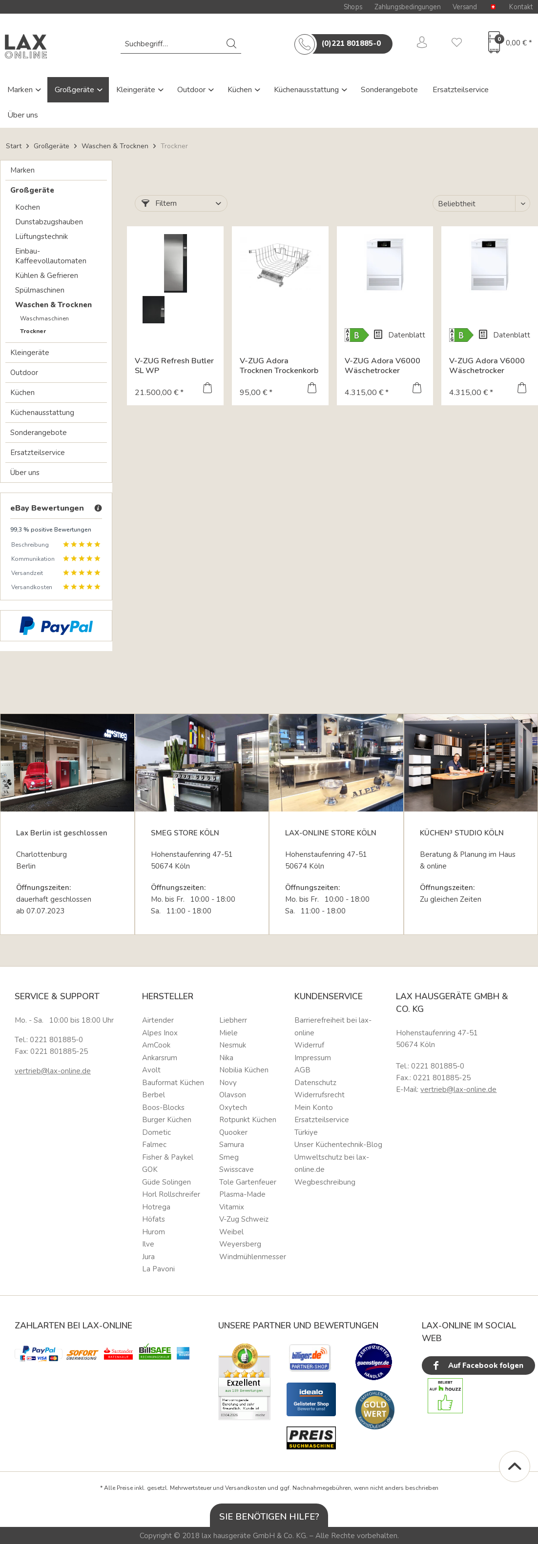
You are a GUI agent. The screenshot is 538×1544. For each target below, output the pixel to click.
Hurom (153, 1232)
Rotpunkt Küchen (247, 1120)
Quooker (233, 1132)
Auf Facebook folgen (477, 1366)
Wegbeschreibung (324, 1182)
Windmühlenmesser (252, 1257)
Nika (226, 1058)
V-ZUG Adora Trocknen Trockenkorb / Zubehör (279, 366)
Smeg (229, 1157)
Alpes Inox (160, 1033)
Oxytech (233, 1107)
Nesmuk (232, 1045)
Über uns (22, 115)
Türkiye (306, 1132)
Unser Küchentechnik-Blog (338, 1144)
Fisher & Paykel (167, 1157)
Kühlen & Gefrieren (46, 275)
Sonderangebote (389, 89)
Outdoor (192, 89)
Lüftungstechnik (41, 236)
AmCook (156, 1045)
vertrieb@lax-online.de (53, 1071)
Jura (148, 1257)
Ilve (148, 1244)
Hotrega (156, 1207)
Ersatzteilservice (461, 89)
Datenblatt (399, 335)
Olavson (232, 1095)
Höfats (153, 1219)
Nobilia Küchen (244, 1070)
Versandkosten (245, 1488)
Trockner (33, 331)
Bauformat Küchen (173, 1083)
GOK (150, 1169)
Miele (228, 1033)
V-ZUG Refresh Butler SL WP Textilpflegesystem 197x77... (174, 366)
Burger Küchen (166, 1120)
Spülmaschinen (39, 290)
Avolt (151, 1070)
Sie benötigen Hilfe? (269, 1516)
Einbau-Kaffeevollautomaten (50, 256)
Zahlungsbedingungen (407, 7)
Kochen (27, 207)
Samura (231, 1144)
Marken (21, 89)
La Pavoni (158, 1269)
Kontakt (521, 7)
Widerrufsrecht (319, 1095)
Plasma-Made (242, 1194)
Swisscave (236, 1169)
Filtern (159, 203)
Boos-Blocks (163, 1107)
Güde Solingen (166, 1182)
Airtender (158, 1020)
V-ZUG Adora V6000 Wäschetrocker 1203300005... (382, 366)
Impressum (312, 1058)
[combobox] (181, 44)
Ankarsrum (159, 1058)
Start (13, 146)
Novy (228, 1083)
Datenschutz (315, 1083)
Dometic (156, 1132)
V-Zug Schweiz (244, 1219)
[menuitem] (181, 44)
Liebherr (233, 1020)
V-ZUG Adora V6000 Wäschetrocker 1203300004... (487, 366)
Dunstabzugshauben (49, 222)
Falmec (154, 1144)
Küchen (241, 89)
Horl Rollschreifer (171, 1194)
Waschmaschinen (44, 318)
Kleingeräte (136, 89)
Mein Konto (313, 1107)
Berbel (153, 1095)
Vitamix (231, 1207)
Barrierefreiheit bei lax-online (333, 1026)
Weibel (231, 1232)
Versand (465, 7)
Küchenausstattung (307, 89)
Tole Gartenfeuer (247, 1182)
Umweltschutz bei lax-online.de (331, 1163)
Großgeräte (75, 89)
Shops (353, 7)
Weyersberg (240, 1244)
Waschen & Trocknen (53, 305)
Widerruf (309, 1045)
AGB (302, 1070)
